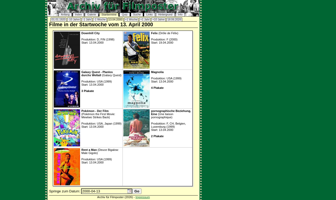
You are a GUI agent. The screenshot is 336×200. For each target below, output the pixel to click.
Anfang (65, 14)
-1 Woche (100, 19)
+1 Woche (131, 19)
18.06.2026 (174, 19)
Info (180, 14)
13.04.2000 (115, 19)
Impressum (142, 197)
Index (78, 14)
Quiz (124, 14)
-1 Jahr (87, 19)
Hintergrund (165, 14)
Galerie (91, 14)
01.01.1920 (58, 19)
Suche (137, 14)
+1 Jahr (144, 19)
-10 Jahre (74, 19)
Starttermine (109, 14)
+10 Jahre (158, 19)
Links (149, 14)
